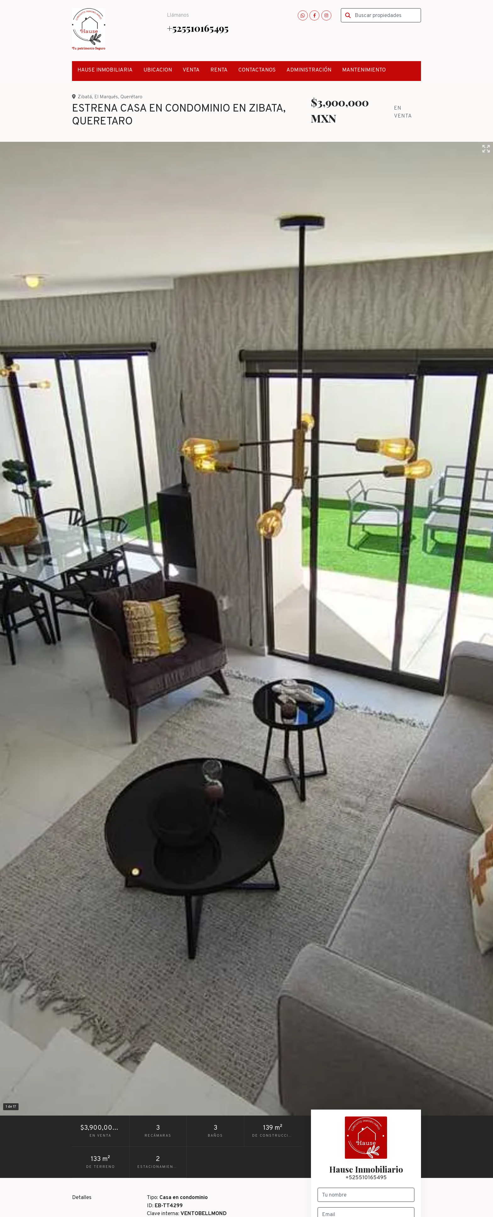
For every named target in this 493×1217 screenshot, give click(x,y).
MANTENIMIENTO (364, 70)
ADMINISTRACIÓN (308, 70)
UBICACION (157, 70)
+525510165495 (198, 28)
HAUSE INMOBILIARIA (105, 70)
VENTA (191, 70)
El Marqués (106, 97)
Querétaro (131, 97)
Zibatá (85, 97)
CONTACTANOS (257, 70)
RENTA (219, 70)
